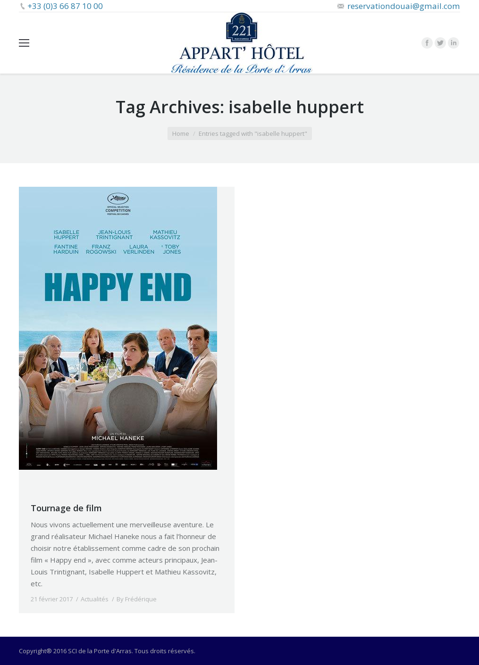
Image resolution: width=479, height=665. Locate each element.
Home (180, 133)
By (137, 599)
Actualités (95, 599)
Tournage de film (66, 508)
